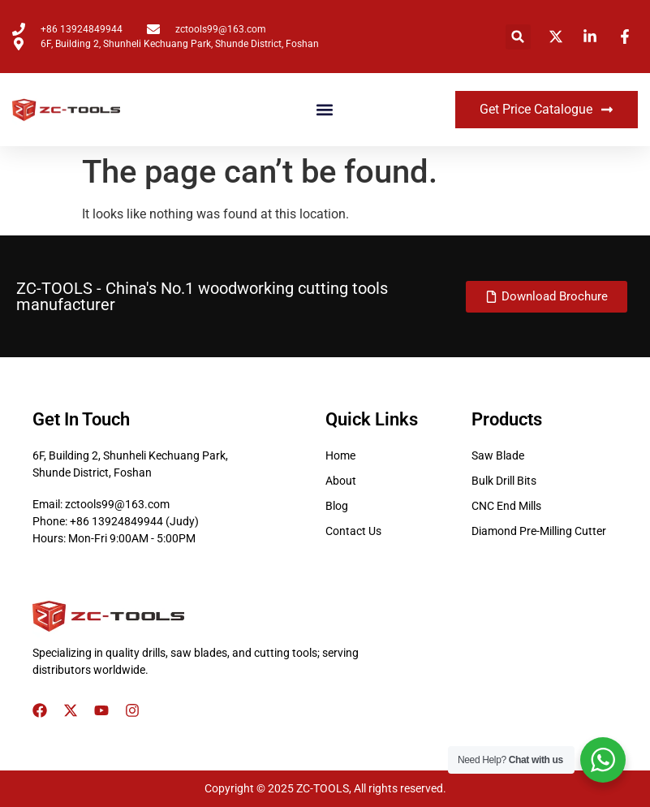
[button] (518, 37)
